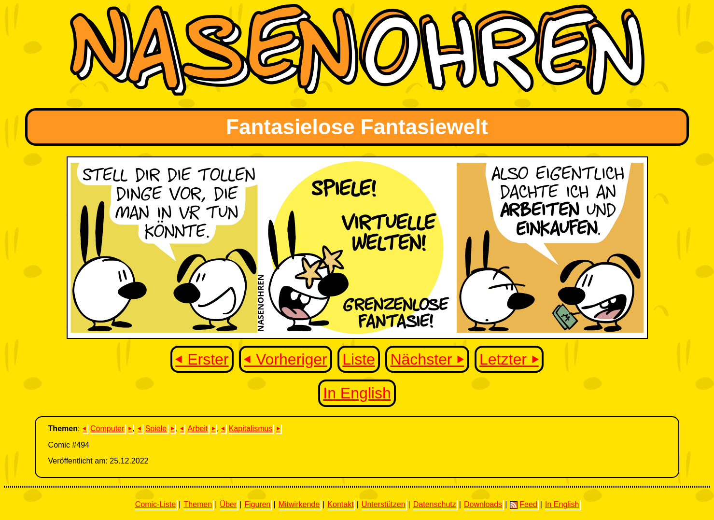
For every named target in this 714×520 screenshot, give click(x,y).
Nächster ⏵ (427, 359)
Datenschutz (434, 504)
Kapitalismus (251, 428)
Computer (107, 428)
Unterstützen (384, 504)
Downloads (483, 504)
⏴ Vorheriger (285, 359)
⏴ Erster (201, 359)
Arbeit (198, 428)
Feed (523, 504)
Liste (358, 359)
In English (357, 393)
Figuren (257, 504)
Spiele (156, 428)
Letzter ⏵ (509, 359)
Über (228, 504)
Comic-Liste (155, 504)
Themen (197, 504)
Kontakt (340, 504)
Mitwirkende (299, 504)
